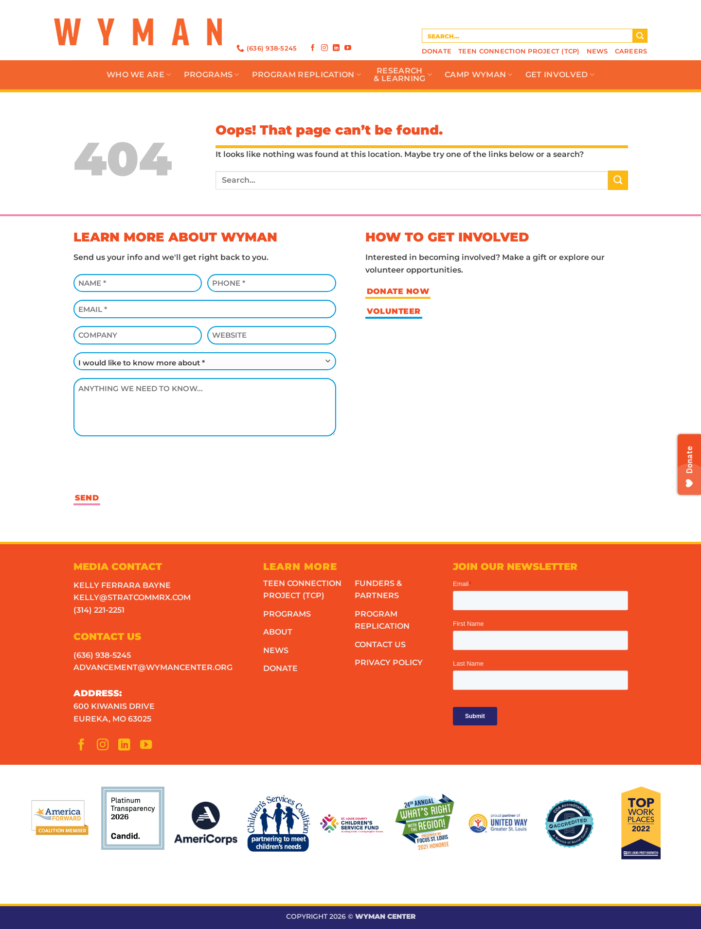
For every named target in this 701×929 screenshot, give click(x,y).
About (277, 632)
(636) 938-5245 (102, 655)
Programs (211, 75)
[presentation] (147, 463)
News (597, 51)
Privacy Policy (389, 662)
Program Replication (306, 75)
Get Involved (559, 75)
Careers (631, 51)
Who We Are (139, 75)
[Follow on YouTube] (347, 47)
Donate (437, 51)
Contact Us (380, 644)
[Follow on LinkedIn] (336, 47)
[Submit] (640, 36)
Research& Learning (403, 74)
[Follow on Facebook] (312, 47)
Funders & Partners (378, 590)
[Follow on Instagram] (324, 47)
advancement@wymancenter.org (153, 667)
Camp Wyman (479, 75)
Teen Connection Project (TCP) (518, 51)
